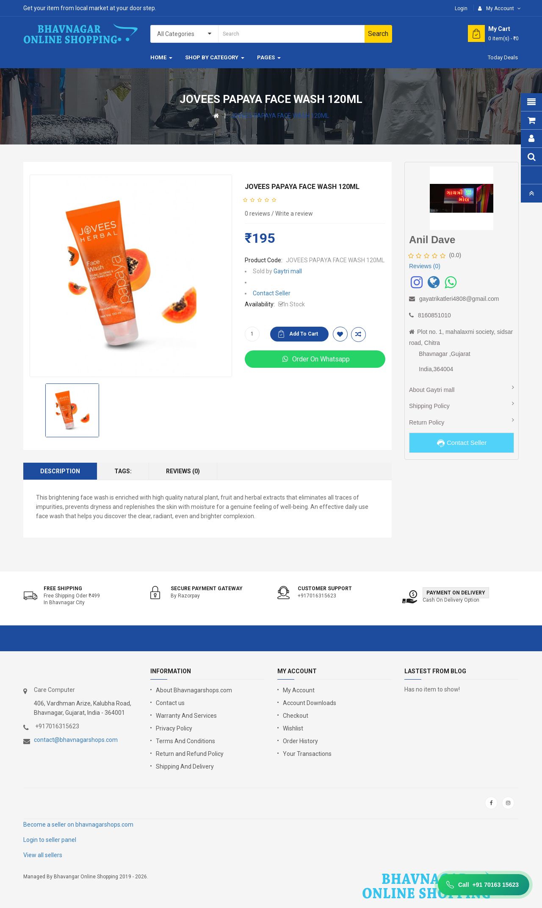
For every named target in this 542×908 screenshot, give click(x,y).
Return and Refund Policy (190, 753)
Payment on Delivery (455, 593)
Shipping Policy (429, 406)
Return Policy (426, 422)
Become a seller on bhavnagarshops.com (78, 824)
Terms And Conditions (185, 741)
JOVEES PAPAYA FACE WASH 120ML (279, 115)
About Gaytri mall (431, 389)
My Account (299, 690)
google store (45, 803)
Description (60, 471)
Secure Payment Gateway (207, 588)
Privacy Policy (174, 728)
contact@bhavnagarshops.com (76, 739)
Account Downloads (309, 703)
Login (461, 8)
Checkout (295, 715)
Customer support (325, 588)
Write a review (294, 213)
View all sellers (42, 855)
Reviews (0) (183, 471)
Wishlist (293, 728)
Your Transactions (307, 753)
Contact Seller (271, 293)
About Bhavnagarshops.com (194, 690)
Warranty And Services (186, 715)
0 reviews (257, 213)
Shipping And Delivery (185, 766)
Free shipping (63, 588)
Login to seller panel (49, 839)
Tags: (123, 471)
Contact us (170, 703)
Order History (300, 741)
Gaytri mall (288, 271)
